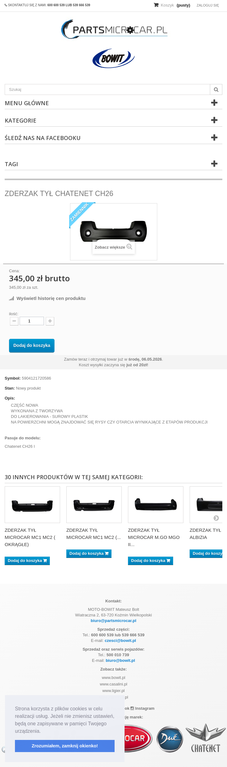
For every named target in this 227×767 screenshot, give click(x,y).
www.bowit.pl (113, 677)
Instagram (142, 708)
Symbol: (13, 378)
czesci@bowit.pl (120, 640)
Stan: (10, 388)
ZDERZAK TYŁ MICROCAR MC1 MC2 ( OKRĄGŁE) (30, 537)
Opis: (10, 398)
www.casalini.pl (113, 684)
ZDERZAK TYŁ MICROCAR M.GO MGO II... (154, 537)
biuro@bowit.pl (120, 660)
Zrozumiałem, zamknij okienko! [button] (65, 745)
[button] (43, 731)
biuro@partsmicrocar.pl (113, 620)
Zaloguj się (207, 5)
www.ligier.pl (113, 690)
